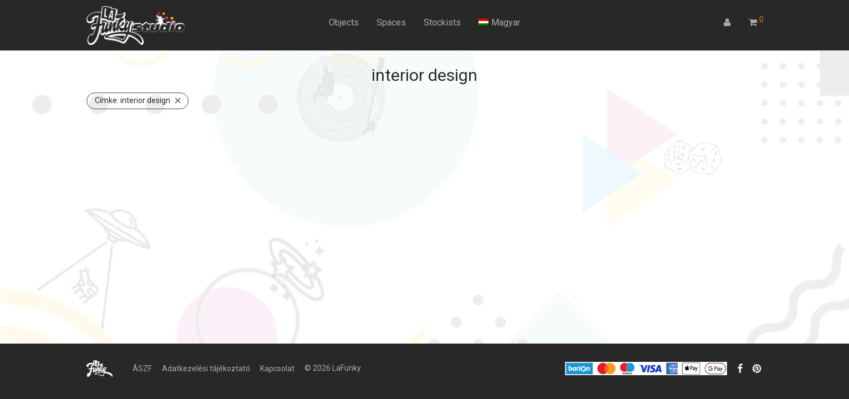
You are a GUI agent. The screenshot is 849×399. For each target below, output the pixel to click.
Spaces (391, 22)
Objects (344, 22)
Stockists (442, 22)
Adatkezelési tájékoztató (206, 368)
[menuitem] (499, 22)
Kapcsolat (277, 368)
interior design (132, 100)
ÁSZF (142, 368)
